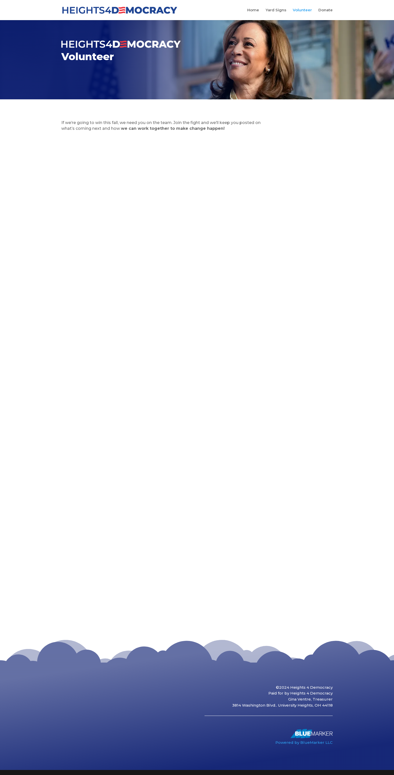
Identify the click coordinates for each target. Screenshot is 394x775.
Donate (325, 10)
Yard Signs (276, 10)
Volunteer (302, 10)
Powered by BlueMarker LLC (304, 742)
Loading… (146, 378)
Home (253, 10)
